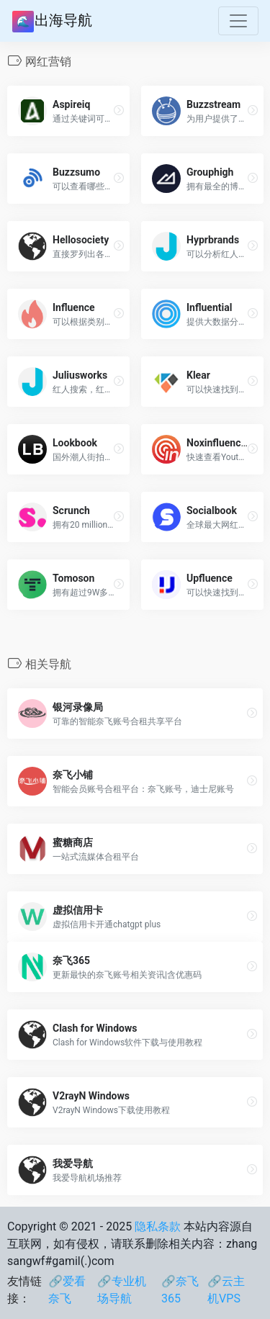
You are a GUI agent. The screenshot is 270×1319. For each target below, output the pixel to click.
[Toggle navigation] (238, 20)
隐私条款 (158, 1226)
